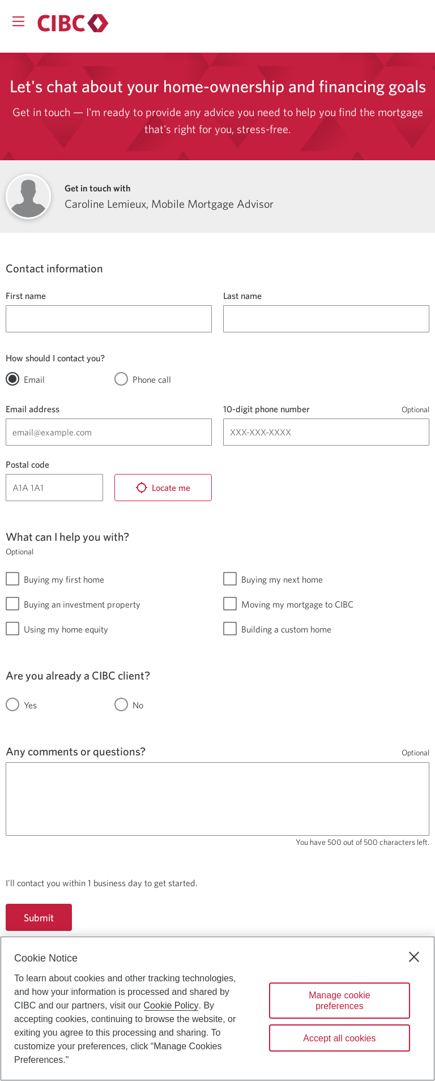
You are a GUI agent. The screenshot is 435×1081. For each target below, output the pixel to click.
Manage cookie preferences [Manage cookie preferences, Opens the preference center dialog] (339, 1000)
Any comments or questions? (76, 751)
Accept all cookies (339, 1038)
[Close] (414, 957)
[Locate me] (163, 487)
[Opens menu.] (18, 21)
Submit (39, 917)
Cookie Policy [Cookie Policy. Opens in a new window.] (171, 1005)
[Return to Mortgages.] (73, 23)
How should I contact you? (55, 358)
